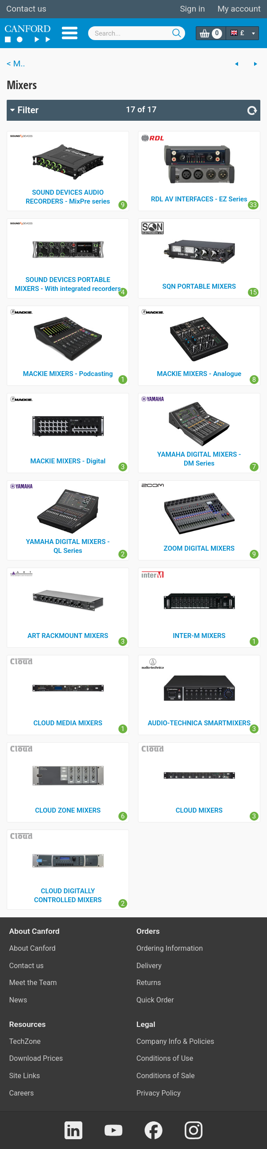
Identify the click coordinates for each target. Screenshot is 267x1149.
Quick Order (155, 1000)
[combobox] (136, 33)
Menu (69, 33)
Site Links (24, 1075)
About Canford (32, 948)
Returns (149, 982)
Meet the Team (33, 982)
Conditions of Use (165, 1058)
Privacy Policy (159, 1093)
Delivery (149, 965)
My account (239, 9)
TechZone (25, 1041)
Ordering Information (170, 948)
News (18, 1000)
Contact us (26, 9)
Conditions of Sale (166, 1075)
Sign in (192, 9)
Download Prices (36, 1058)
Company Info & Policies (175, 1041)
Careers (21, 1093)
